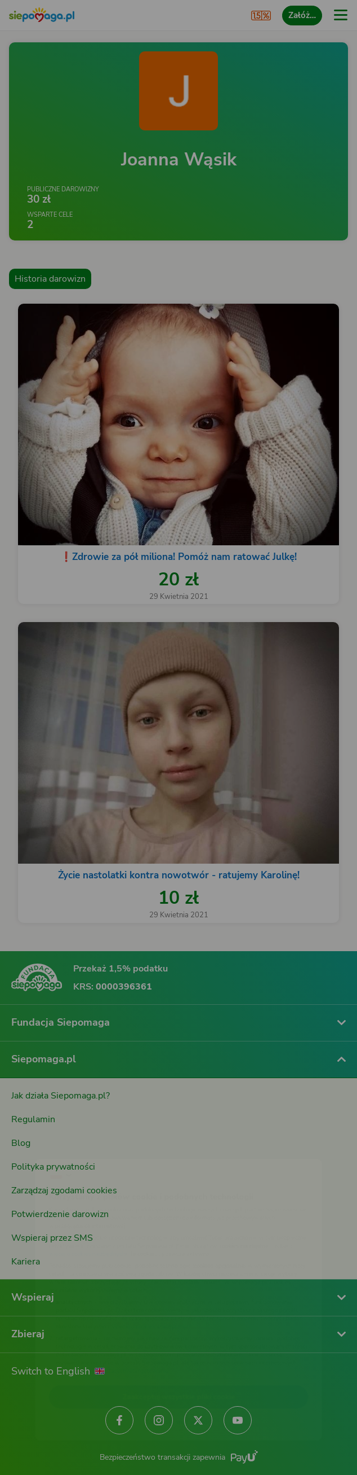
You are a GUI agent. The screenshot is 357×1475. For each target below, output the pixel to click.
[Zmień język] (31, 1145)
